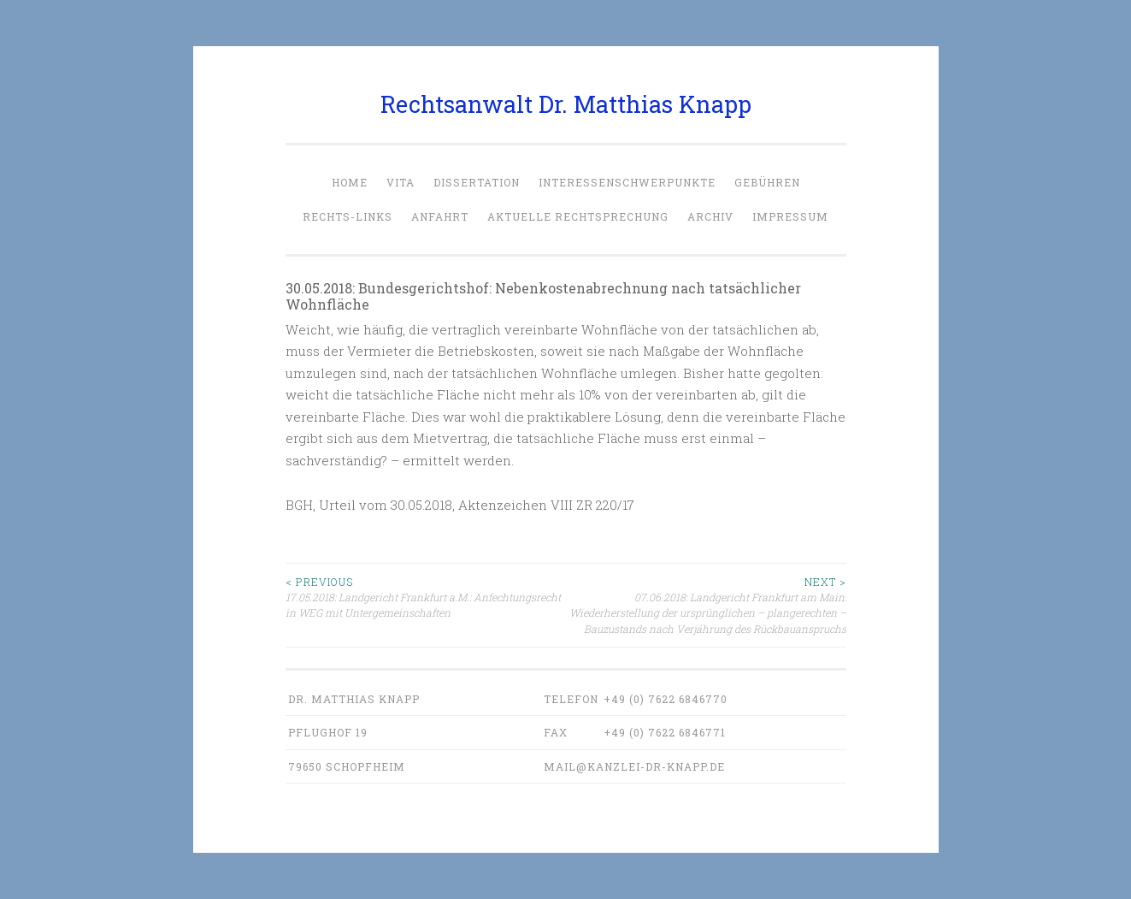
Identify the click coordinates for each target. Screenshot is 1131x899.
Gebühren (767, 182)
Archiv (710, 216)
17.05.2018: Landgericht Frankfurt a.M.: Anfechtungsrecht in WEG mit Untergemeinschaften (426, 597)
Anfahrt (439, 216)
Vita (400, 182)
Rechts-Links (347, 216)
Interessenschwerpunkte (627, 182)
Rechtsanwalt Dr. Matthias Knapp (565, 104)
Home (350, 182)
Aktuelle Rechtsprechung (578, 216)
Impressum (790, 216)
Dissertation (476, 182)
